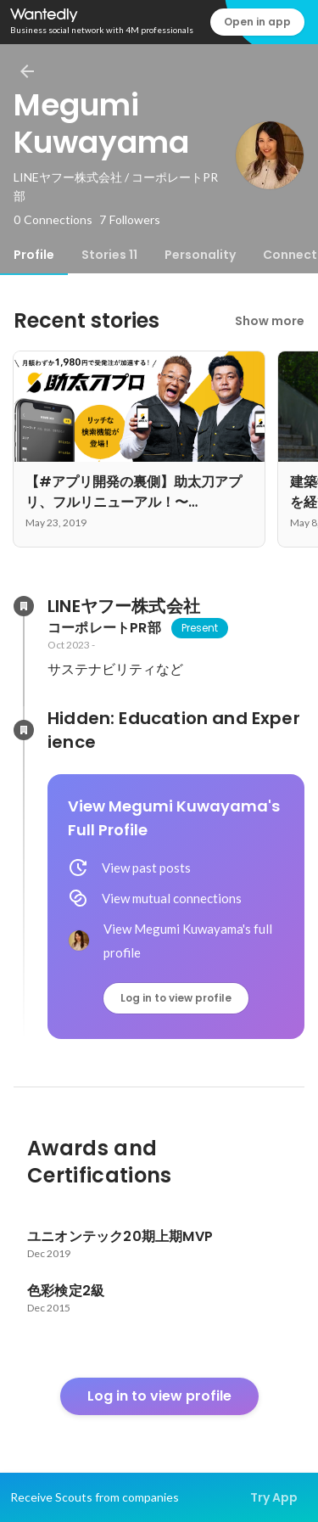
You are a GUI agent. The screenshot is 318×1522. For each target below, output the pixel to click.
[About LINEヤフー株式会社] (24, 606)
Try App (274, 1497)
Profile (34, 254)
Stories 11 (109, 254)
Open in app (257, 21)
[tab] (34, 254)
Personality (200, 254)
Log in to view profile (176, 998)
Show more (269, 320)
